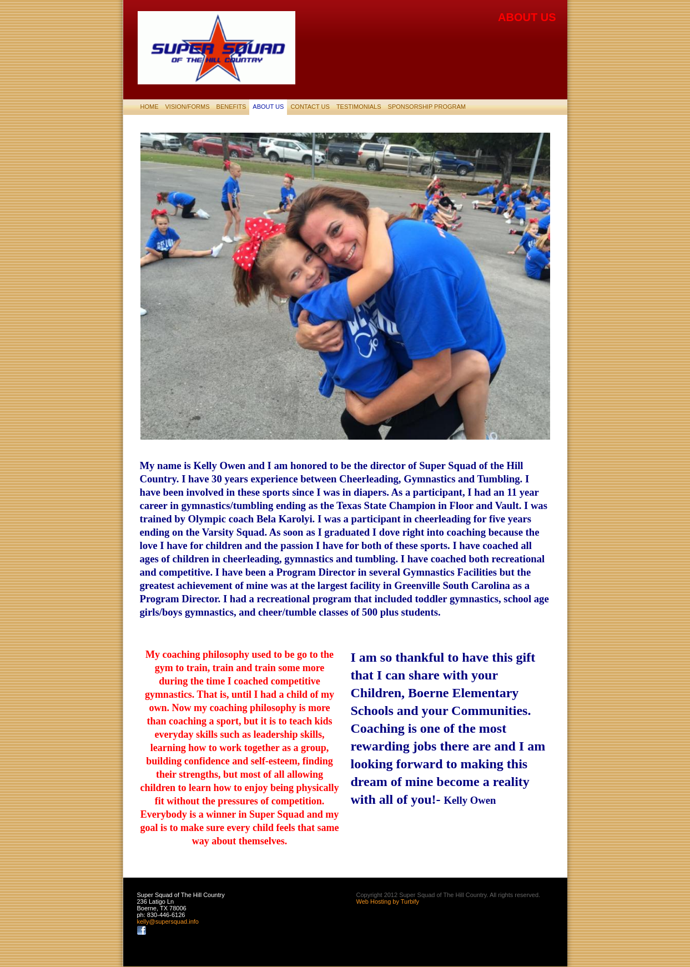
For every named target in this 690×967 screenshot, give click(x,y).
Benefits (231, 106)
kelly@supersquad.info (168, 921)
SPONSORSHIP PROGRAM (427, 106)
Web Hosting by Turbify (388, 901)
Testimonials (358, 106)
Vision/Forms (187, 106)
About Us (268, 106)
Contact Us (310, 106)
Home (149, 106)
